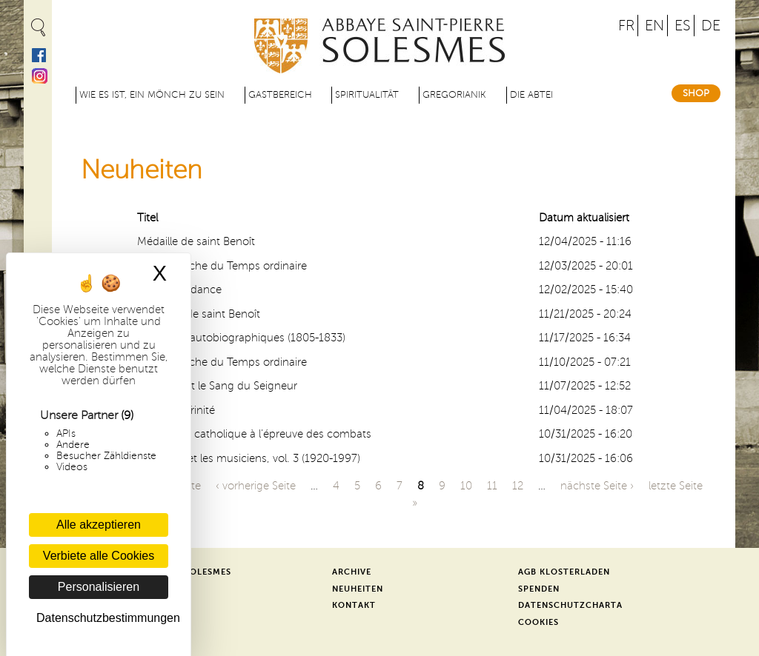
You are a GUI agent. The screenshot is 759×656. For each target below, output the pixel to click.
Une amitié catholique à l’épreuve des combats (254, 434)
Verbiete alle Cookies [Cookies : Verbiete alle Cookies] (98, 555)
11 (492, 486)
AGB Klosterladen (564, 572)
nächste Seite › (597, 486)
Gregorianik (454, 95)
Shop (696, 93)
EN (654, 25)
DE (710, 25)
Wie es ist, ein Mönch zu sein (152, 95)
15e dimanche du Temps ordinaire (222, 266)
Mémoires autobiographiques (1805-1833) (241, 338)
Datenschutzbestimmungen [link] (102, 618)
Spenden (539, 589)
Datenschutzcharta (570, 605)
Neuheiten (357, 589)
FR (626, 25)
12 (517, 486)
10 (466, 486)
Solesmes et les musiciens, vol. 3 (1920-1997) (248, 458)
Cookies (538, 622)
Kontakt (354, 605)
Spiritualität (367, 95)
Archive (351, 572)
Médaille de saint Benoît (196, 241)
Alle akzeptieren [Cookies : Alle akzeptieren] (98, 524)
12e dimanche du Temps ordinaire (222, 362)
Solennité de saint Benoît (198, 314)
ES (683, 25)
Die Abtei (531, 95)
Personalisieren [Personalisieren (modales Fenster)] (98, 586)
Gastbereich (280, 95)
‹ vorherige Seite (256, 486)
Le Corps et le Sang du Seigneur (217, 386)
